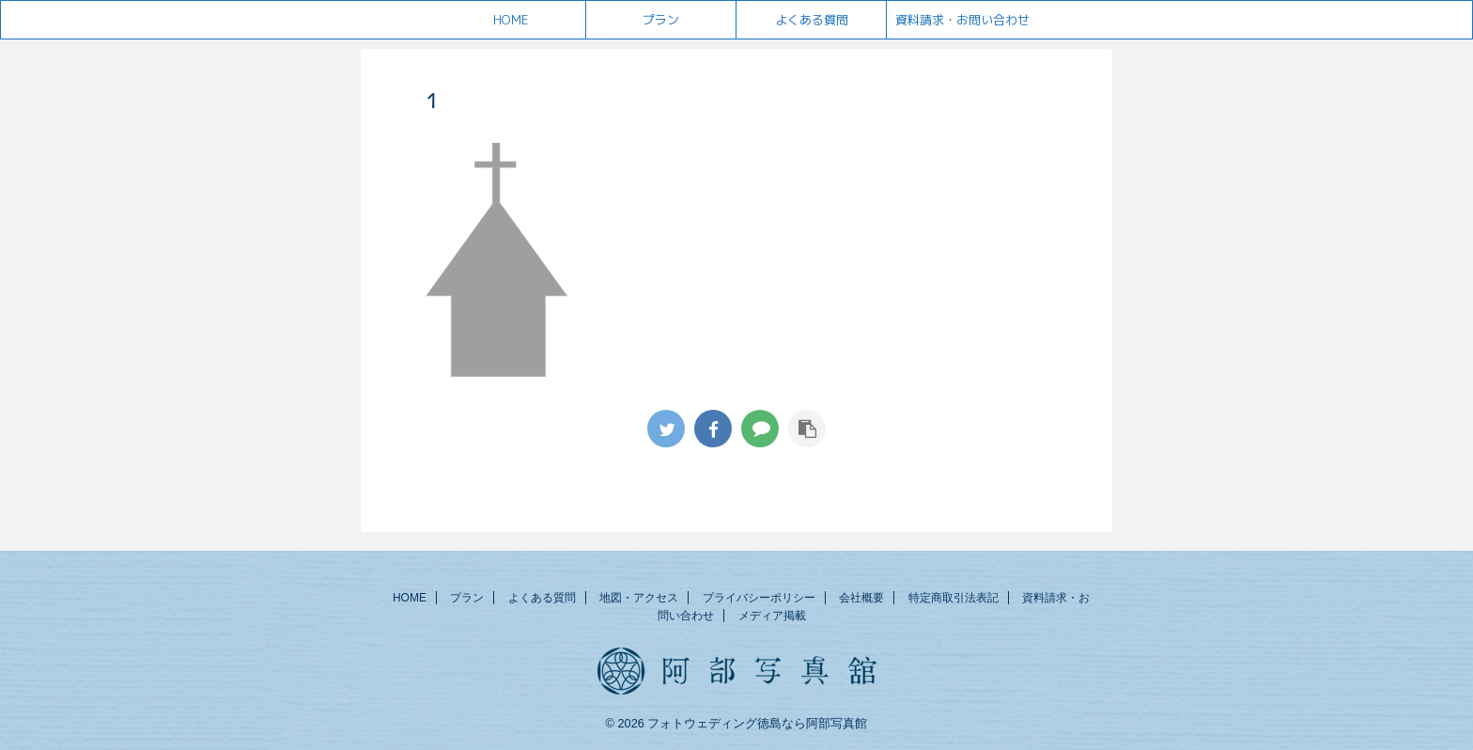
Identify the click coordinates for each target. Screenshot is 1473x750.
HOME (510, 19)
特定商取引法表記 (953, 597)
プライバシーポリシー (759, 597)
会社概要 (861, 597)
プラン (661, 19)
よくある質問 (811, 19)
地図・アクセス (638, 597)
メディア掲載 (772, 615)
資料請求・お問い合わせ (962, 19)
